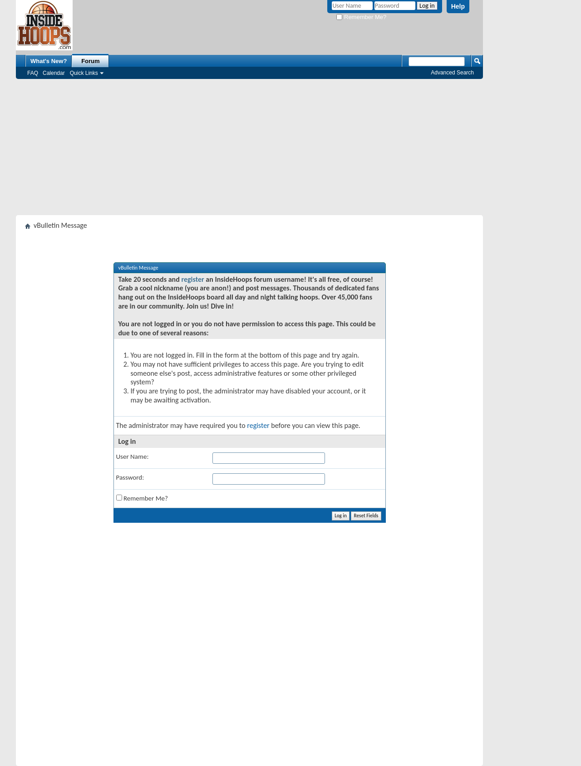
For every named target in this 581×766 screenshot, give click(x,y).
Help (458, 6)
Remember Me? (361, 17)
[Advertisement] (249, 147)
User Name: (132, 456)
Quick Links (84, 73)
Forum (90, 61)
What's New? (48, 61)
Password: (130, 477)
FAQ (32, 73)
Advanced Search (452, 72)
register (192, 279)
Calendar (54, 73)
